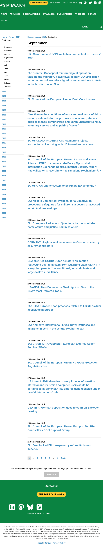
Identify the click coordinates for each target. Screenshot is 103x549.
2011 (4, 162)
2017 (4, 133)
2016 (4, 138)
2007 (4, 180)
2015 (4, 143)
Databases (48, 14)
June (6, 69)
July (6, 65)
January (7, 87)
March (6, 79)
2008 (4, 176)
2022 (4, 110)
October (7, 54)
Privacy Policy (59, 543)
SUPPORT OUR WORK (51, 494)
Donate (92, 14)
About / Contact (70, 3)
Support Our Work (38, 3)
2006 (4, 185)
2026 (4, 91)
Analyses (15, 14)
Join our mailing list (38, 513)
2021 (4, 115)
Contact (47, 543)
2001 (4, 208)
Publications (64, 14)
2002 (4, 204)
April (6, 76)
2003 (4, 199)
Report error (51, 474)
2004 (4, 194)
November (8, 51)
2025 (4, 96)
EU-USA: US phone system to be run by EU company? (62, 185)
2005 (4, 190)
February (7, 83)
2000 (4, 213)
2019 (4, 124)
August (7, 61)
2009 (4, 171)
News (4, 14)
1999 (4, 218)
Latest (5, 20)
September (8, 58)
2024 (4, 101)
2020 (4, 119)
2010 (4, 166)
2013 (4, 152)
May (5, 72)
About (40, 543)
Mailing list (55, 3)
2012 (4, 157)
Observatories (31, 14)
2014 (44, 37)
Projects (80, 14)
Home (30, 37)
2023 (4, 105)
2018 (4, 129)
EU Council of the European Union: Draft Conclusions (61, 99)
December (8, 47)
